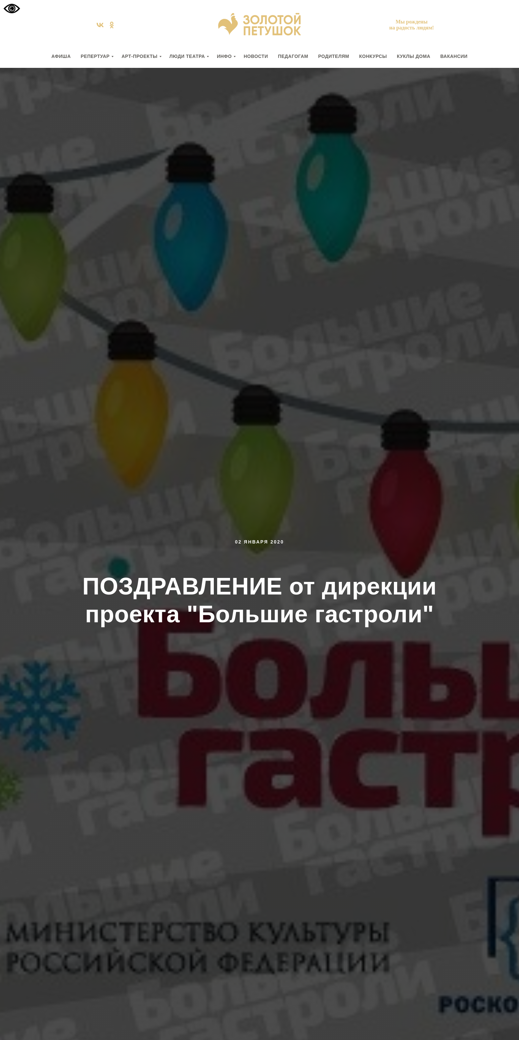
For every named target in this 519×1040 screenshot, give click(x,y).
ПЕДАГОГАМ (293, 56)
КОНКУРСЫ (373, 56)
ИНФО (224, 56)
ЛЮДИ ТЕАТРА (187, 56)
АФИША (61, 56)
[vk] (100, 27)
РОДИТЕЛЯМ (333, 56)
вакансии (454, 56)
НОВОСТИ (256, 56)
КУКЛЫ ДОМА (413, 56)
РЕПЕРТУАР (95, 56)
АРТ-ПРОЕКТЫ (139, 56)
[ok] (112, 27)
